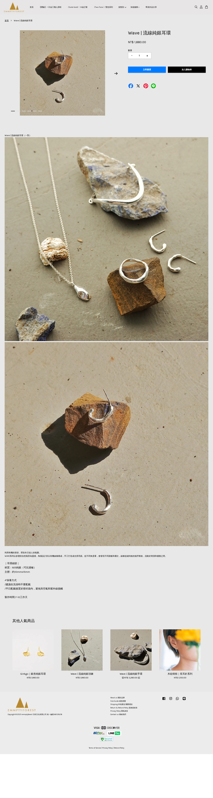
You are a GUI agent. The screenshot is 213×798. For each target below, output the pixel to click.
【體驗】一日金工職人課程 (50, 7)
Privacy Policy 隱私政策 (119, 711)
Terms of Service (95, 748)
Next (116, 73)
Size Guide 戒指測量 (118, 701)
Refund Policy (119, 748)
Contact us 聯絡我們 (118, 714)
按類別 (122, 7)
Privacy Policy (107, 748)
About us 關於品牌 (117, 698)
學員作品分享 (151, 7)
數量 (130, 50)
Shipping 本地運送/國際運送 (121, 704)
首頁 (31, 7)
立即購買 (147, 69)
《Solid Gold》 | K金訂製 (77, 7)
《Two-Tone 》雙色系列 (103, 7)
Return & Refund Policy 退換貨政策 (123, 708)
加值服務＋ (135, 7)
